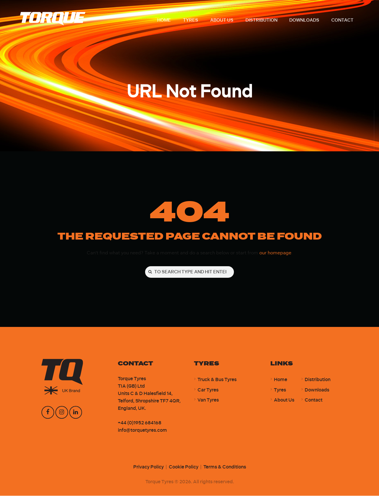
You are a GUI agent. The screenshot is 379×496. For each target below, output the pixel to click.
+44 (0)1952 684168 (139, 423)
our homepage (275, 253)
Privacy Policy (148, 467)
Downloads (317, 390)
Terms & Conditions (224, 467)
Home (280, 380)
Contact (313, 400)
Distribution (317, 380)
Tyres (280, 390)
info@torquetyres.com (142, 430)
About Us (284, 400)
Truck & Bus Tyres (217, 380)
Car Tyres (208, 390)
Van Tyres (208, 400)
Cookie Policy (183, 467)
